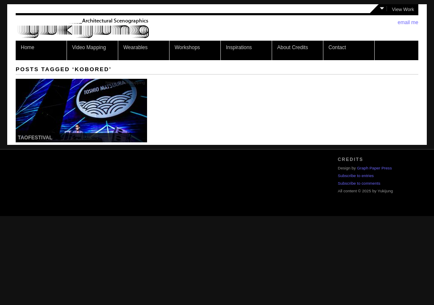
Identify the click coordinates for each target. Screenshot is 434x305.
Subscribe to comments (359, 183)
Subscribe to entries (356, 175)
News (111, 82)
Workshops (187, 47)
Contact (337, 47)
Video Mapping (89, 47)
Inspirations (239, 47)
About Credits (292, 47)
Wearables (135, 47)
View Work (403, 9)
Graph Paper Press (374, 168)
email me (408, 22)
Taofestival (35, 138)
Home (27, 47)
